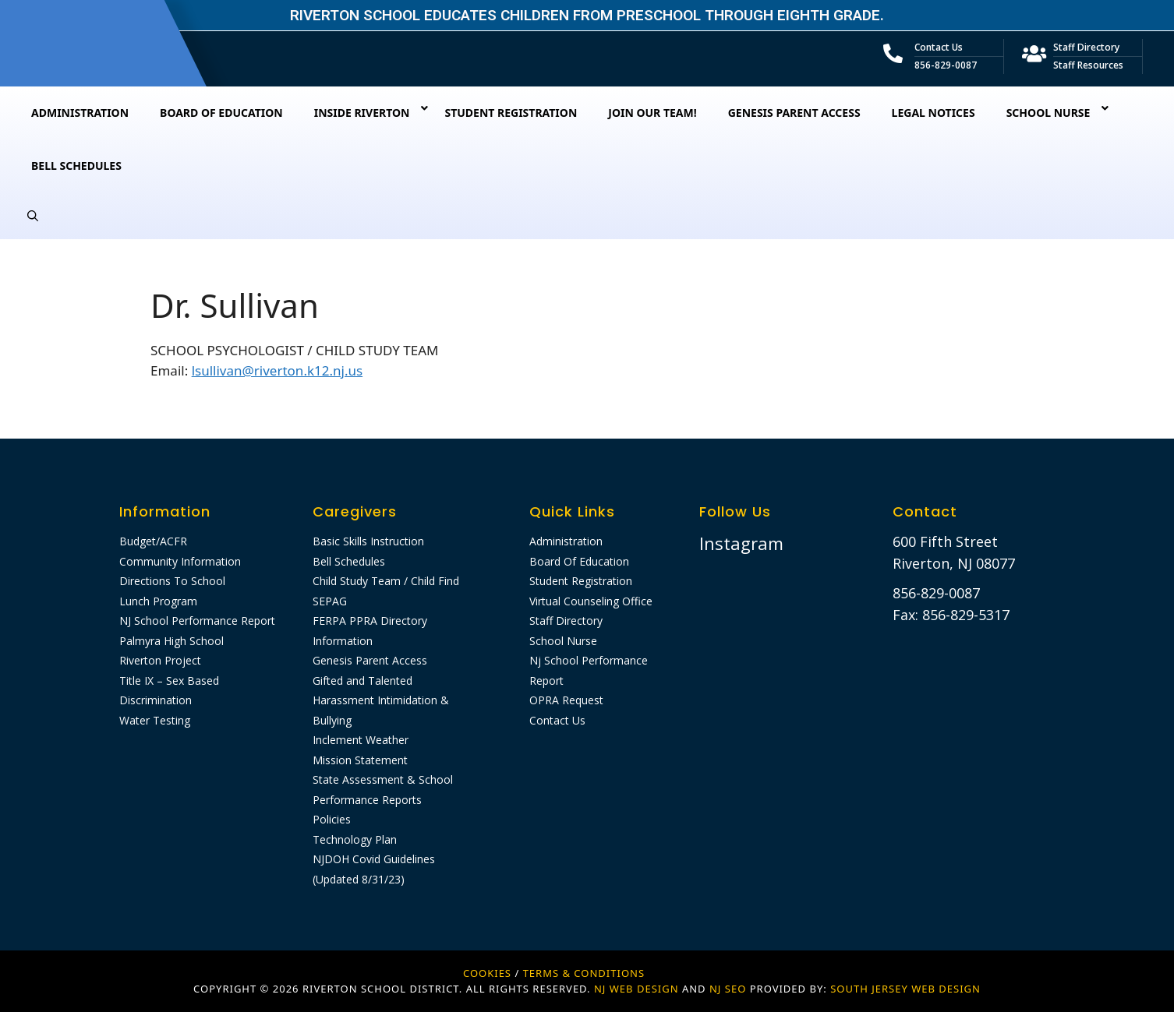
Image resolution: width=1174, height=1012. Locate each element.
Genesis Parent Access (370, 660)
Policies (332, 819)
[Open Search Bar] (33, 215)
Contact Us (938, 47)
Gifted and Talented (362, 680)
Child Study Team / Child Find (386, 580)
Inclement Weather (360, 739)
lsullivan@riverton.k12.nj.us (277, 370)
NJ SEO (727, 989)
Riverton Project (160, 660)
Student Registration (580, 580)
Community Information (180, 561)
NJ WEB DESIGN (638, 989)
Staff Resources (1088, 65)
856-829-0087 (945, 65)
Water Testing (154, 720)
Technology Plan (355, 839)
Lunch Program (158, 601)
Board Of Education (579, 561)
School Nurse (563, 640)
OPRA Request (566, 700)
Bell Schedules (349, 561)
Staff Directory (1086, 47)
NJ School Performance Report (197, 620)
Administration (566, 541)
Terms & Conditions (584, 973)
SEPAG (330, 601)
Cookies (487, 973)
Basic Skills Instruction (368, 541)
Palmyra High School (171, 640)
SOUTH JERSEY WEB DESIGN (905, 989)
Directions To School (172, 580)
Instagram (741, 543)
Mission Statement (360, 760)
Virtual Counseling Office (590, 601)
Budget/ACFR (153, 541)
